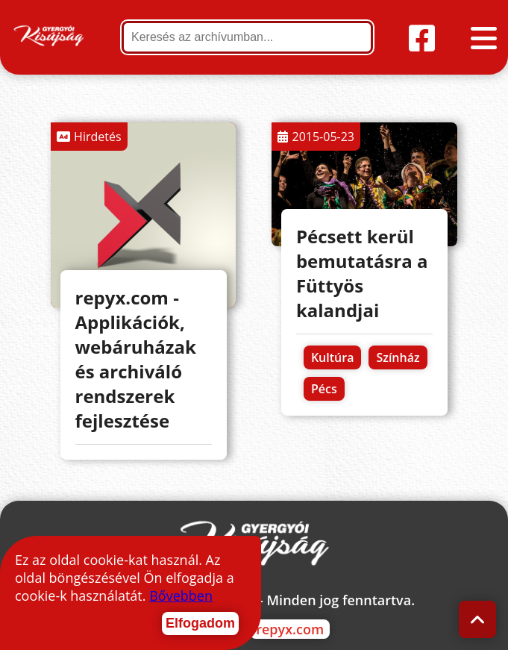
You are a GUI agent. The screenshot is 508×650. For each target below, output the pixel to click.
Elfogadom (200, 623)
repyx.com (290, 629)
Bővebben (181, 595)
